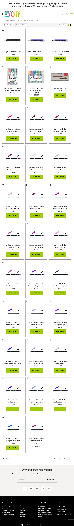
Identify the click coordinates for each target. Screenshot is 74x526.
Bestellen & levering (7, 505)
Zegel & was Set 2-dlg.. (60, 88)
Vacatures (22, 515)
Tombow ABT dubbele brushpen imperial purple (12, 361)
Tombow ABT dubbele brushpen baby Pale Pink (36, 168)
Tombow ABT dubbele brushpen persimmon (60, 130)
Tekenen (20, 20)
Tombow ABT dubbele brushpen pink (60, 246)
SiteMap (40, 515)
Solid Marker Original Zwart (60, 52)
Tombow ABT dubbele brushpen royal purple (12, 323)
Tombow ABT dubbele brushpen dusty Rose (60, 168)
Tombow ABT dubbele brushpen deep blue (60, 400)
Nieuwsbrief (23, 513)
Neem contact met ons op (45, 513)
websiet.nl (51, 523)
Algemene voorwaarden (8, 513)
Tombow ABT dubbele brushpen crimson (36, 438)
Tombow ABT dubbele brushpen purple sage (36, 361)
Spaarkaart (23, 509)
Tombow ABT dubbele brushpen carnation (13, 207)
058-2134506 (61, 505)
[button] (3, 30)
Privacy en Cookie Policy (44, 507)
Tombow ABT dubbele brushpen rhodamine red (36, 246)
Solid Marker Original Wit (36, 52)
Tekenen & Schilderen (10, 20)
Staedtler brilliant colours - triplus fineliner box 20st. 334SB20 (36, 90)
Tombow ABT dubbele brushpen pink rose (13, 284)
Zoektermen (41, 505)
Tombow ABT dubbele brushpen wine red (36, 130)
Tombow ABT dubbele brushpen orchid (36, 323)
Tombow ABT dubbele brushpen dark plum (60, 284)
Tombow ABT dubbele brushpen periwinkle (36, 400)
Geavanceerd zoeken (43, 509)
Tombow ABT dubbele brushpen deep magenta (36, 284)
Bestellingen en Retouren (44, 511)
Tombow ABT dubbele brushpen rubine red (60, 207)
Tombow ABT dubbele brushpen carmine (13, 130)
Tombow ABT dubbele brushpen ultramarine (13, 438)
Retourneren (5, 507)
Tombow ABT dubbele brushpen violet (13, 400)
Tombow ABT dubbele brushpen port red (36, 207)
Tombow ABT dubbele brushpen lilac (60, 361)
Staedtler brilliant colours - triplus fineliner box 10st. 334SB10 (12, 90)
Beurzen (22, 511)
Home (1, 21)
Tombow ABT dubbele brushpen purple (60, 323)
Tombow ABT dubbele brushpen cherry (13, 168)
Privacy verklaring (24, 507)
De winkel (22, 505)
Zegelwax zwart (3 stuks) (13, 52)
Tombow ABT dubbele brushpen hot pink (13, 246)
